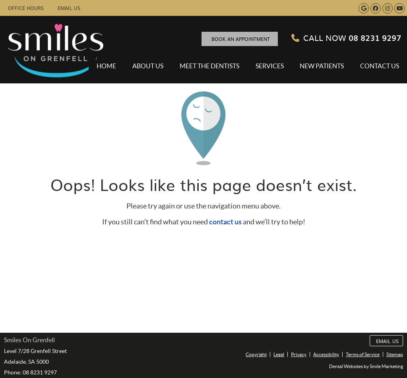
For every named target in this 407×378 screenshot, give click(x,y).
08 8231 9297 (346, 37)
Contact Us (379, 65)
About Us (147, 65)
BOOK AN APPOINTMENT (240, 38)
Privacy (298, 354)
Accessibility (326, 354)
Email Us (69, 8)
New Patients (322, 65)
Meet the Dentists (209, 65)
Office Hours (26, 8)
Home (106, 65)
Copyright (256, 354)
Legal (278, 354)
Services (270, 65)
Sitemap (394, 354)
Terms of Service (363, 354)
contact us (225, 222)
